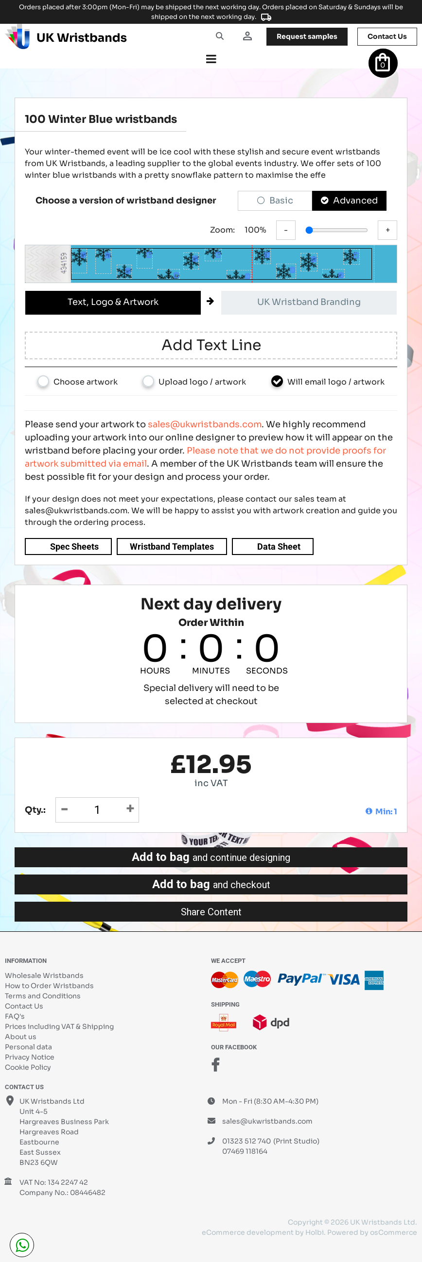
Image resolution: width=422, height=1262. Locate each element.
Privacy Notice (29, 1057)
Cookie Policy (28, 1067)
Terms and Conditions (43, 996)
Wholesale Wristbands (44, 975)
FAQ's (15, 1016)
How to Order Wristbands (49, 985)
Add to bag (211, 857)
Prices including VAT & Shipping (59, 1026)
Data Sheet (278, 546)
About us (20, 1036)
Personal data (28, 1047)
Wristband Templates (172, 546)
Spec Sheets (74, 546)
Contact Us (24, 1006)
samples (307, 36)
